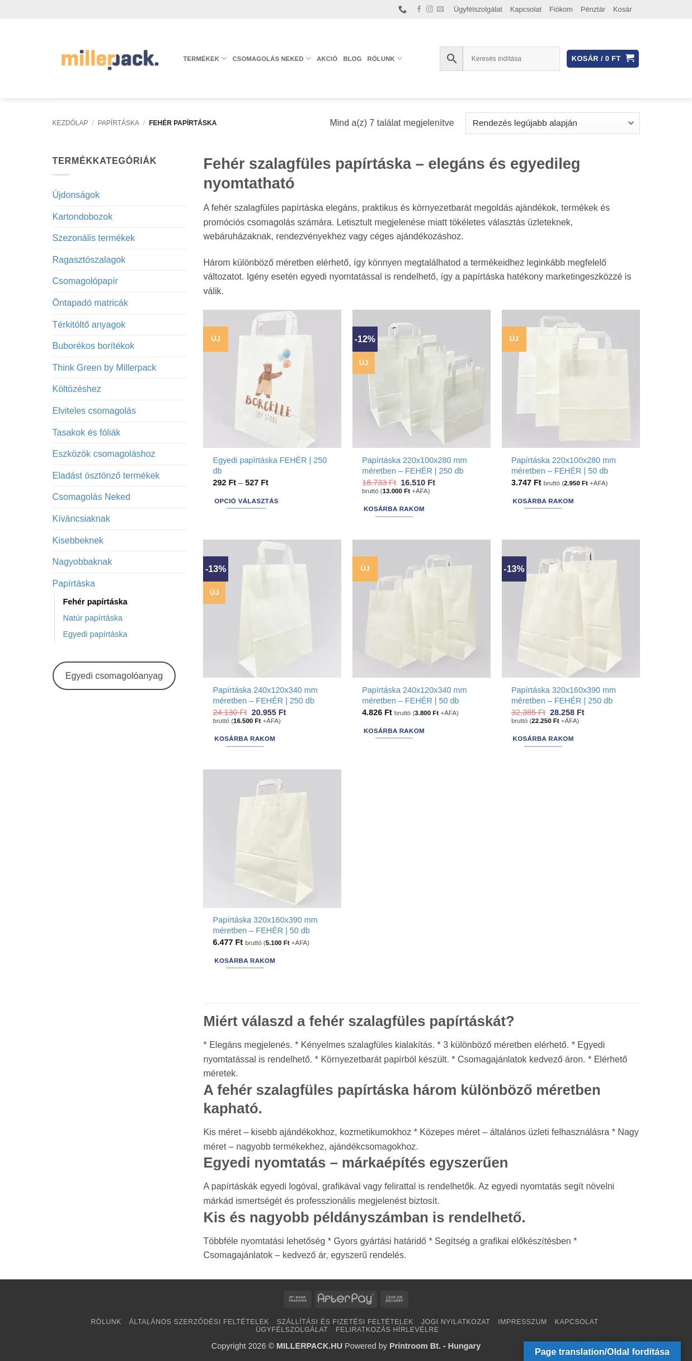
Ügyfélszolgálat (478, 9)
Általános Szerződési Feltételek (199, 1322)
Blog (352, 58)
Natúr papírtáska (93, 617)
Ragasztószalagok (89, 259)
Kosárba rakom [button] (394, 508)
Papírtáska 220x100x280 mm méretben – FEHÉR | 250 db (414, 465)
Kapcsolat (526, 9)
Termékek (205, 58)
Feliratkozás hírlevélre (387, 1330)
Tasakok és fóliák (87, 432)
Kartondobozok (83, 216)
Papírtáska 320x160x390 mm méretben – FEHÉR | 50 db (265, 925)
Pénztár (593, 9)
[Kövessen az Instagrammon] (429, 9)
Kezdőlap (70, 123)
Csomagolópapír (85, 281)
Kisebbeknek (78, 540)
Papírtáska (118, 123)
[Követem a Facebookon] (419, 9)
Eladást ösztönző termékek (106, 475)
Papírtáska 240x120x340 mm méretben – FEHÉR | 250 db (265, 695)
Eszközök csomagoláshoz (104, 454)
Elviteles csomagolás (94, 410)
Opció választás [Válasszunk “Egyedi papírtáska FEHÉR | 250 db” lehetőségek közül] (246, 501)
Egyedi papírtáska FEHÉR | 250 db (270, 465)
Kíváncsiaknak (81, 518)
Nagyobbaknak (82, 561)
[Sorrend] (552, 123)
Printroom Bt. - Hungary (435, 1345)
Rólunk (385, 58)
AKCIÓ (327, 58)
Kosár (622, 9)
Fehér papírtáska (95, 601)
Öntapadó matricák (90, 303)
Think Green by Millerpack (105, 367)
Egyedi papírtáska (95, 634)
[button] (603, 59)
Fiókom (561, 9)
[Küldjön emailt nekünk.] (440, 9)
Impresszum (522, 1322)
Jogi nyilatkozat (456, 1322)
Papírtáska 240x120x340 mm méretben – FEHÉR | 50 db (414, 695)
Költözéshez (77, 389)
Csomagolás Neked (272, 58)
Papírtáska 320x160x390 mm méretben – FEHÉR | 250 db (563, 695)
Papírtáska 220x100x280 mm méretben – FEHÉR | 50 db (563, 465)
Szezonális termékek (94, 238)
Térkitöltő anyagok (89, 324)
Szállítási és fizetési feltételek (345, 1322)
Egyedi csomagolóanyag (114, 675)
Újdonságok (76, 195)
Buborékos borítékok (94, 346)
